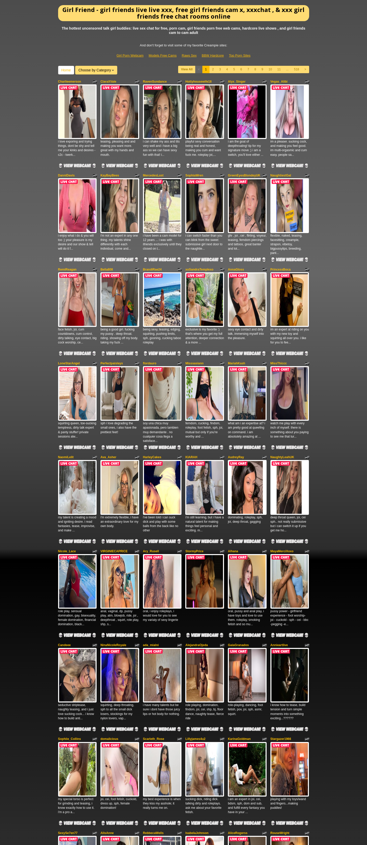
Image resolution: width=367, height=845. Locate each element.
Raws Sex (189, 55)
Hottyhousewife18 (198, 81)
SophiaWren (194, 150)
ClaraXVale (108, 81)
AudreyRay (236, 356)
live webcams (271, 793)
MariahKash (236, 287)
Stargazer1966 (280, 562)
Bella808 (106, 219)
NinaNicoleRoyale (113, 493)
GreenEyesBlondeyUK (244, 150)
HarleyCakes (152, 356)
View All (186, 69)
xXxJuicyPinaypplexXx (74, 699)
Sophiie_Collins (69, 562)
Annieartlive (279, 493)
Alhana (233, 425)
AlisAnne (107, 631)
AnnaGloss (236, 219)
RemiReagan (67, 219)
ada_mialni (151, 493)
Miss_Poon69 (110, 699)
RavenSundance (155, 81)
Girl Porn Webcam (129, 55)
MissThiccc (278, 287)
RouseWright (279, 631)
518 (296, 69)
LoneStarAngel (69, 287)
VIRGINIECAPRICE (114, 425)
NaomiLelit (66, 356)
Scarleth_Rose (153, 562)
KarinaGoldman (239, 562)
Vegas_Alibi (278, 81)
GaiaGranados (238, 493)
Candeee (64, 493)
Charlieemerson (69, 81)
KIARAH (191, 356)
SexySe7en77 (68, 631)
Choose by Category (96, 70)
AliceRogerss (237, 631)
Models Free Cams (163, 55)
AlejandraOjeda (196, 493)
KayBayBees (109, 150)
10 (270, 69)
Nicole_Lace (67, 425)
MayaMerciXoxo (282, 425)
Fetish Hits (178, 837)
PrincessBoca (280, 219)
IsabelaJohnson (196, 631)
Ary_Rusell (151, 425)
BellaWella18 (152, 699)
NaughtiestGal (280, 150)
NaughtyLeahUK (282, 356)
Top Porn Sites (240, 55)
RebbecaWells (153, 631)
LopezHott (192, 699)
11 (279, 69)
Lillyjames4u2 (195, 562)
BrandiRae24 (152, 219)
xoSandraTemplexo (199, 219)
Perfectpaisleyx (111, 287)
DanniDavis (66, 150)
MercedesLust (153, 150)
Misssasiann (194, 287)
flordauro (149, 287)
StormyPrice (194, 425)
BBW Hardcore (213, 55)
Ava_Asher (108, 356)
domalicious (109, 562)
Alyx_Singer (236, 81)
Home (66, 70)
